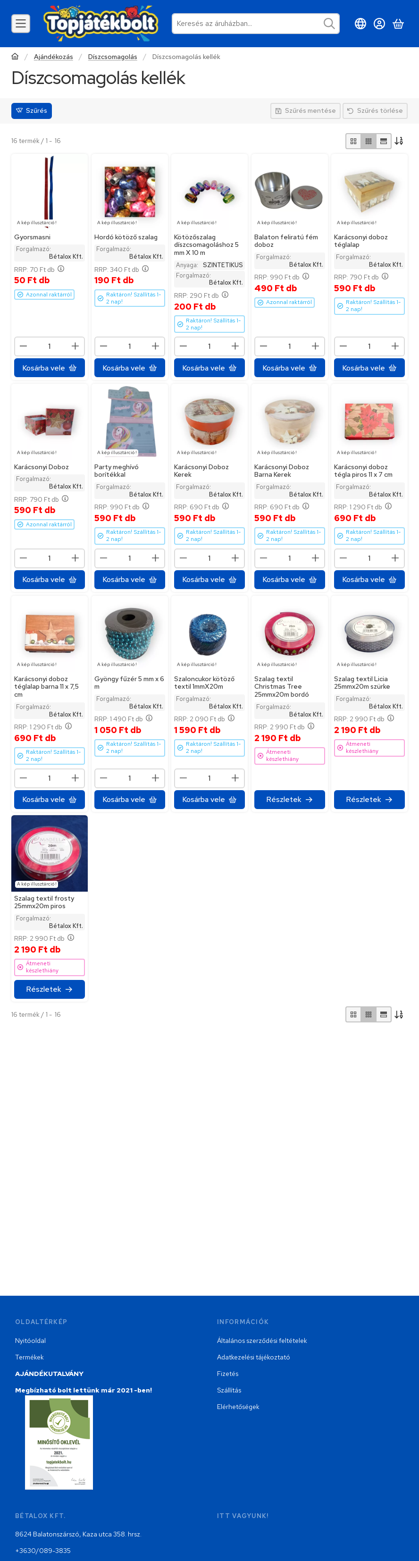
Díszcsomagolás (112, 57)
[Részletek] (289, 799)
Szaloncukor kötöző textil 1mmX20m (204, 682)
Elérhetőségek (238, 1406)
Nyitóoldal (30, 1340)
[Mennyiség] (49, 346)
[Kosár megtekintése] (398, 23)
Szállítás (229, 1390)
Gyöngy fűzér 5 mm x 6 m (129, 682)
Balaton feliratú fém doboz (286, 240)
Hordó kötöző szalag (126, 236)
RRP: (39, 269)
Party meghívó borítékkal (116, 471)
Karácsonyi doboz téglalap (361, 240)
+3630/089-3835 (43, 1550)
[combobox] (256, 23)
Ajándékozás (53, 57)
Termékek (29, 1357)
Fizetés (227, 1373)
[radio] (353, 141)
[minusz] (23, 346)
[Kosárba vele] (49, 367)
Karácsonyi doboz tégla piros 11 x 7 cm (363, 471)
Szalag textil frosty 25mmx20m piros (44, 902)
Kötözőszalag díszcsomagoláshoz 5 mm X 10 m (206, 244)
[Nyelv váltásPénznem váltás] (360, 23)
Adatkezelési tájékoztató (253, 1357)
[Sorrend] (400, 141)
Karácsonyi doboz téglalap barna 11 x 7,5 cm (46, 686)
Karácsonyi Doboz (41, 467)
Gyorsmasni (32, 236)
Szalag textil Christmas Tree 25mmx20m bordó (281, 686)
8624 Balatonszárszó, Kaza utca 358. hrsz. (78, 1534)
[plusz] (75, 346)
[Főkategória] (15, 57)
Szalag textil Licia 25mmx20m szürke (362, 682)
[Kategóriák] (20, 23)
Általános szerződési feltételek (262, 1340)
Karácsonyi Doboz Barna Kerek (281, 471)
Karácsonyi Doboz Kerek (201, 471)
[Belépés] (379, 23)
